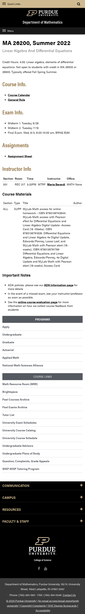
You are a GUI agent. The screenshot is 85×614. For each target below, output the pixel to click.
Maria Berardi (56, 184)
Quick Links (11, 4)
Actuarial (8, 350)
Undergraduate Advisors (17, 446)
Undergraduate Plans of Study (21, 453)
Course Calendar (19, 95)
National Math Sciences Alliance (22, 365)
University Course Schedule (19, 438)
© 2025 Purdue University (21, 601)
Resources (42, 510)
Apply (5, 327)
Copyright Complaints (33, 606)
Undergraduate (12, 334)
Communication (42, 486)
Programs (42, 319)
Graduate (8, 342)
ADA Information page (58, 285)
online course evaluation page (37, 302)
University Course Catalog (19, 430)
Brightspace (10, 392)
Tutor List (8, 415)
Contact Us (69, 595)
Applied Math (10, 357)
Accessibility (43, 610)
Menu (8, 31)
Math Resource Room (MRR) (20, 384)
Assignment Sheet (20, 156)
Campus (42, 498)
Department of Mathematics (42, 22)
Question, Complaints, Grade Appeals (25, 461)
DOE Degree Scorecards (62, 606)
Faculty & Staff (42, 521)
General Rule (16, 100)
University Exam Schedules (19, 422)
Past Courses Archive (15, 399)
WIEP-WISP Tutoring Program (20, 469)
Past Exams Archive (14, 407)
